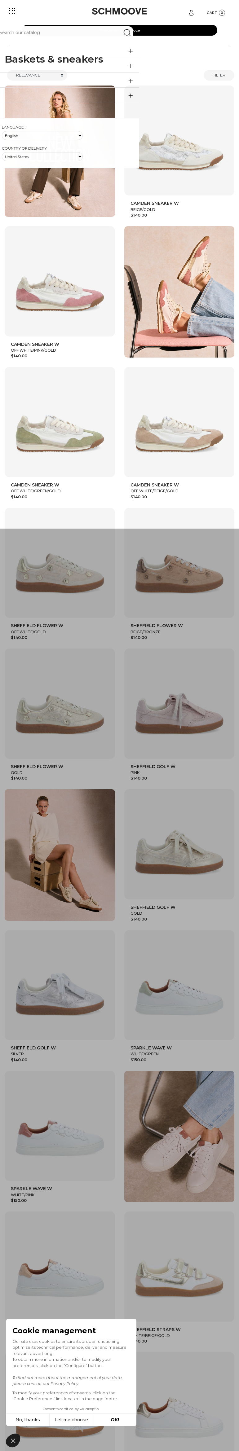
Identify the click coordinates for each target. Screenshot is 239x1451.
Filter (219, 75)
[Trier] (37, 75)
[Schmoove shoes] (119, 11)
